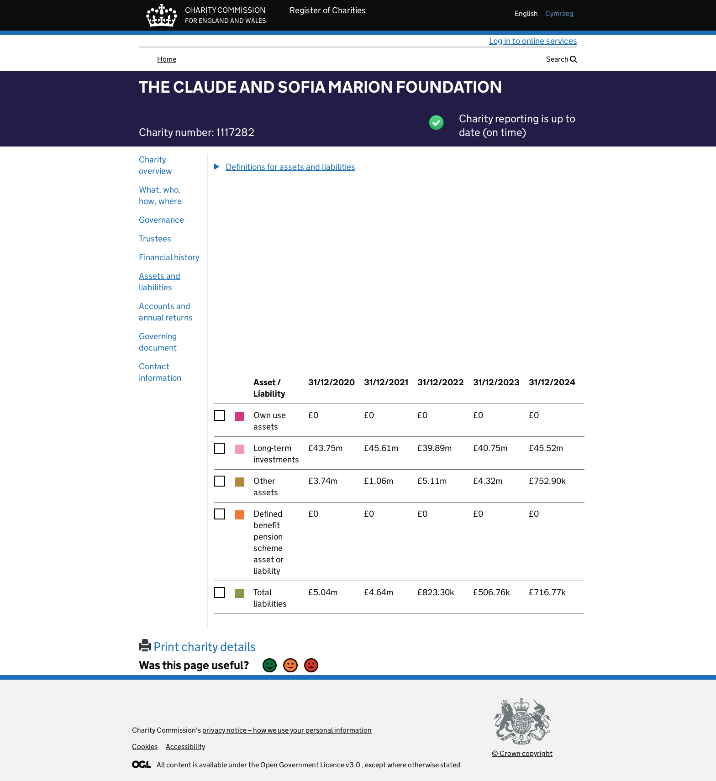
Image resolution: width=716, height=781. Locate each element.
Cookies (145, 746)
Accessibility (185, 746)
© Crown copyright (522, 753)
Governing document (158, 342)
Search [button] (561, 59)
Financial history (169, 257)
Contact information (160, 372)
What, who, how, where (160, 195)
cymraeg (559, 13)
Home (166, 59)
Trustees (155, 238)
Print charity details (197, 646)
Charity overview (155, 165)
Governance (161, 220)
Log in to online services (533, 41)
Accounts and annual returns (166, 312)
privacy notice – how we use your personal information (287, 730)
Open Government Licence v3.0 (310, 764)
